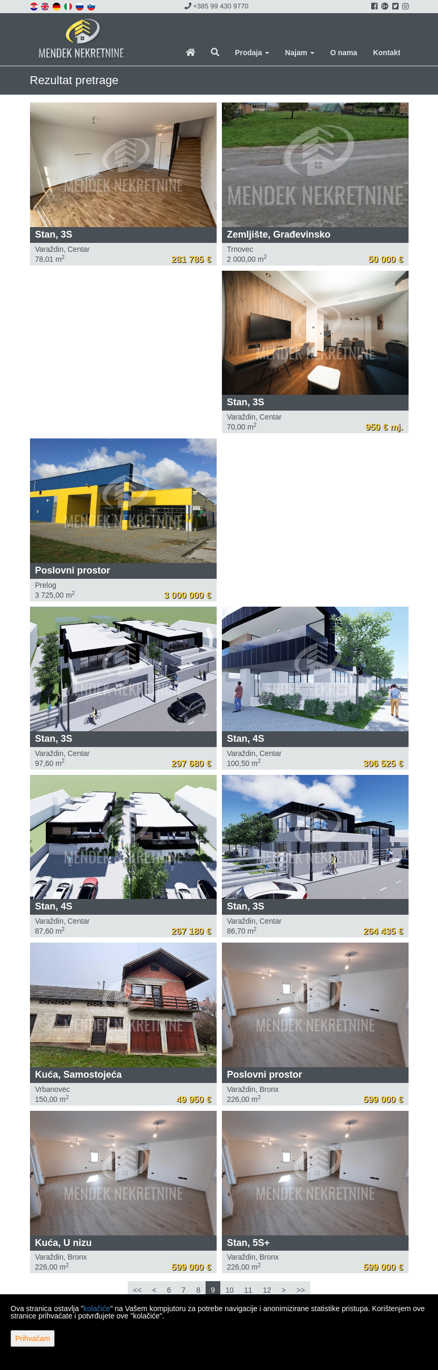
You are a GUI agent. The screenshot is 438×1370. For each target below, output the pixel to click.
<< (137, 1290)
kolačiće (97, 1308)
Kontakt (386, 52)
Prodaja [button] (252, 52)
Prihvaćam (32, 1338)
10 (230, 1290)
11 (248, 1290)
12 (267, 1290)
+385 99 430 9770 (217, 6)
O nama (343, 52)
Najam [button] (299, 52)
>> (301, 1290)
